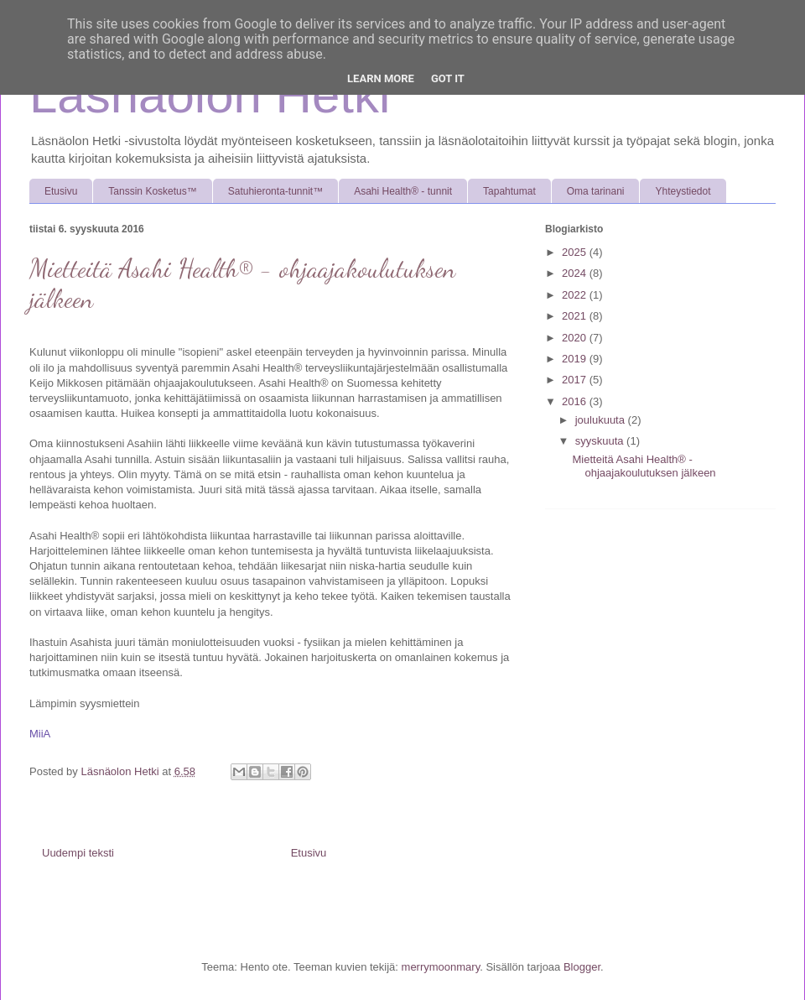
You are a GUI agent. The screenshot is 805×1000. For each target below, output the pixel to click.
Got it (448, 78)
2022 (575, 295)
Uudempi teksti (78, 852)
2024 (575, 273)
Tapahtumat (509, 191)
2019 (575, 358)
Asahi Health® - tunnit (403, 191)
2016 (575, 401)
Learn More (380, 78)
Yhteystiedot (682, 191)
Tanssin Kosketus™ (152, 191)
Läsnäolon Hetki (209, 95)
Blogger (582, 967)
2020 (575, 337)
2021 (575, 316)
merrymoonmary (441, 967)
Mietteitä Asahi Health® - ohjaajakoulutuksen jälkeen (643, 466)
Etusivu (60, 191)
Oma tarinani (596, 191)
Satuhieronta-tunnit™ (275, 191)
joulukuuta (601, 420)
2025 (575, 252)
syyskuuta (600, 441)
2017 (575, 379)
